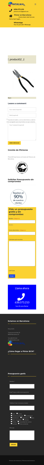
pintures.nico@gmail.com (21, 11)
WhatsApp (18, 23)
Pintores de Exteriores (28, 460)
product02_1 (17, 59)
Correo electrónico (17, 230)
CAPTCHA (12, 270)
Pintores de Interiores (15, 460)
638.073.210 (19, 9)
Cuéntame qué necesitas (16, 239)
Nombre (11, 225)
